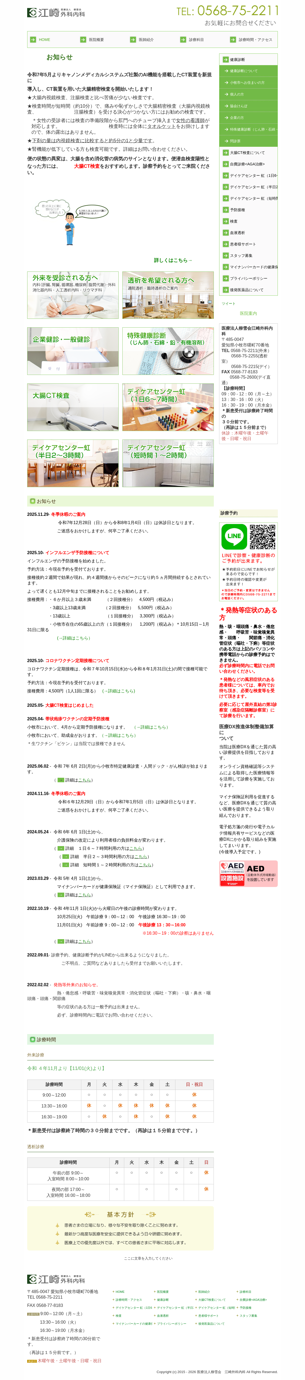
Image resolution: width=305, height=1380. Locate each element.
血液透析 (237, 233)
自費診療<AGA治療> (247, 164)
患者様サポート (243, 244)
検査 (234, 221)
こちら (84, 780)
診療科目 (196, 39)
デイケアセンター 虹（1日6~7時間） (254, 175)
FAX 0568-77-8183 (45, 1305)
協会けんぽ (238, 106)
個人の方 (237, 94)
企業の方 (237, 118)
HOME (44, 39)
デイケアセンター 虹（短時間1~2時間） (254, 198)
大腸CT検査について (247, 152)
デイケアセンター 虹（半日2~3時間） (254, 187)
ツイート (229, 304)
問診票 (235, 141)
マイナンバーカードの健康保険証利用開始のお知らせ (254, 267)
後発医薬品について (247, 290)
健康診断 (237, 59)
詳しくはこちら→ (173, 260)
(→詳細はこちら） (75, 638)
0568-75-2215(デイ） (251, 366)
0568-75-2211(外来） (251, 350)
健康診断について (244, 71)
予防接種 (237, 210)
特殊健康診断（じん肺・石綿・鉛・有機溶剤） (254, 129)
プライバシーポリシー (248, 278)
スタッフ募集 (241, 255)
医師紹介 (146, 39)
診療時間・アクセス (255, 39)
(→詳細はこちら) (118, 691)
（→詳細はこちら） (151, 727)
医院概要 (96, 39)
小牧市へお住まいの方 (247, 83)
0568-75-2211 (49, 1297)
